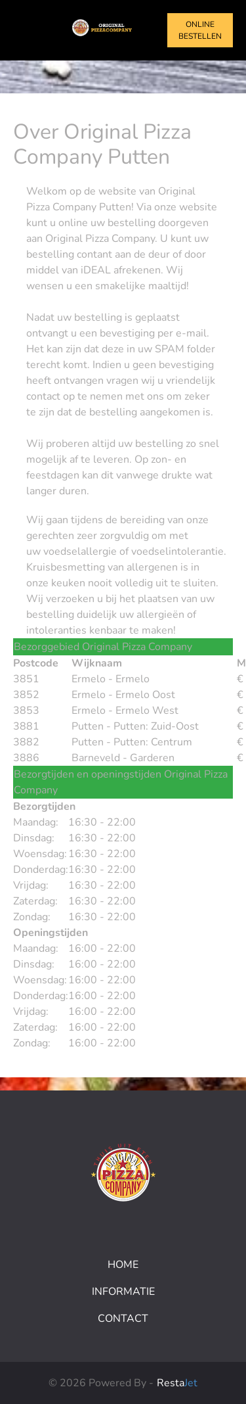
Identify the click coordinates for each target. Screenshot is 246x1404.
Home (123, 1264)
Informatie (123, 1291)
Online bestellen (200, 30)
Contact (123, 1318)
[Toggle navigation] (25, 30)
